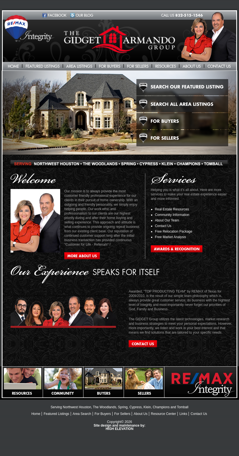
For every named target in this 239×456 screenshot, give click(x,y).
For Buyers (103, 414)
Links (183, 414)
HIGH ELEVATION (119, 429)
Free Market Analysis (170, 237)
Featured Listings (56, 414)
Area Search (82, 414)
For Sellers (122, 414)
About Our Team (167, 220)
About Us (140, 414)
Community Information (172, 215)
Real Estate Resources (172, 209)
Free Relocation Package (173, 231)
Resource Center (163, 414)
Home (35, 414)
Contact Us (163, 226)
